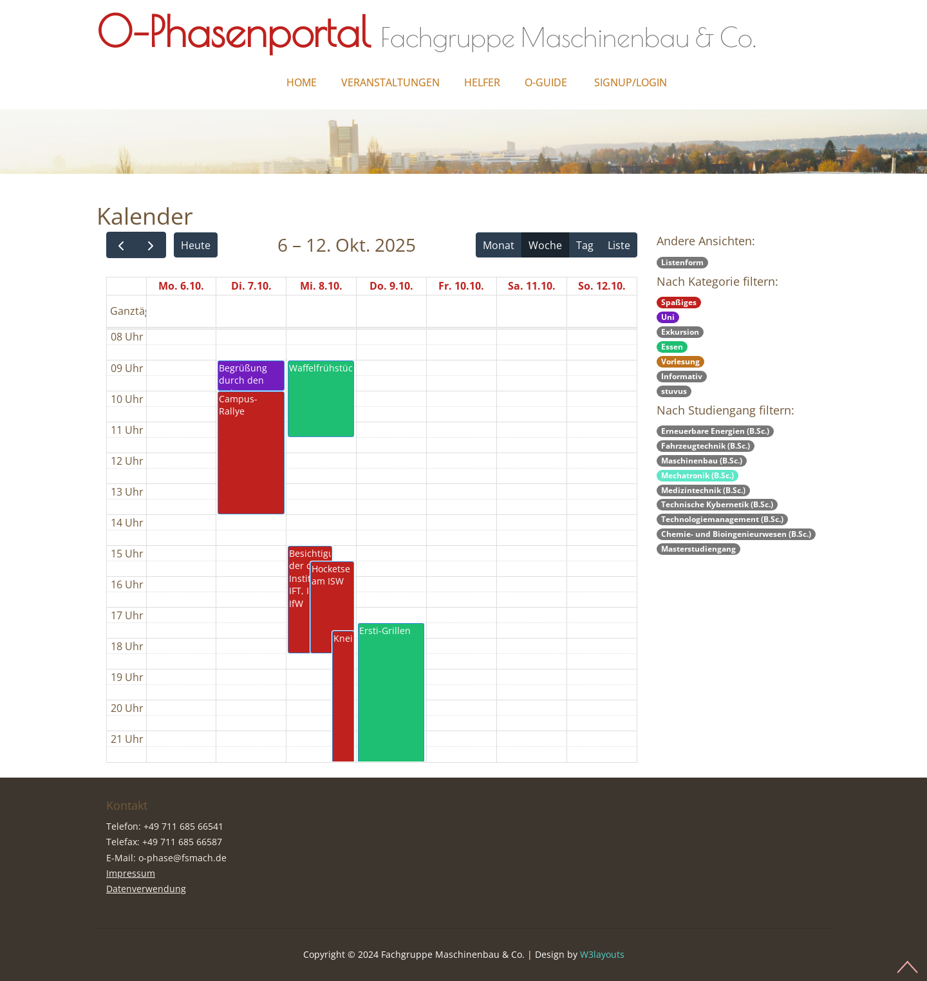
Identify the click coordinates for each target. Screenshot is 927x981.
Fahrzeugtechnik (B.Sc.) (705, 445)
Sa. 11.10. (532, 286)
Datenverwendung (146, 889)
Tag (585, 245)
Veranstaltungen (390, 82)
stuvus (674, 391)
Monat (498, 245)
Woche (545, 245)
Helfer (482, 82)
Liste (619, 245)
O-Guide (546, 82)
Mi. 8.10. (321, 286)
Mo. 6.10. (181, 286)
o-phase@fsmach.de (182, 858)
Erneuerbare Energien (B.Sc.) (715, 430)
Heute (196, 245)
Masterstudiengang (698, 548)
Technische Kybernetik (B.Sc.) (717, 504)
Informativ (681, 376)
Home (301, 82)
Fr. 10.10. (461, 286)
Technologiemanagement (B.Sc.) (722, 519)
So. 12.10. (602, 286)
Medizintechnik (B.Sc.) (703, 490)
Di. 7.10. (251, 286)
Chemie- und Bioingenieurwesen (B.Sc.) (736, 533)
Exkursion (680, 331)
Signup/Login (630, 82)
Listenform (682, 262)
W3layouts (602, 954)
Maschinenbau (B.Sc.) (701, 460)
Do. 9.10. (391, 286)
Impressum (130, 873)
